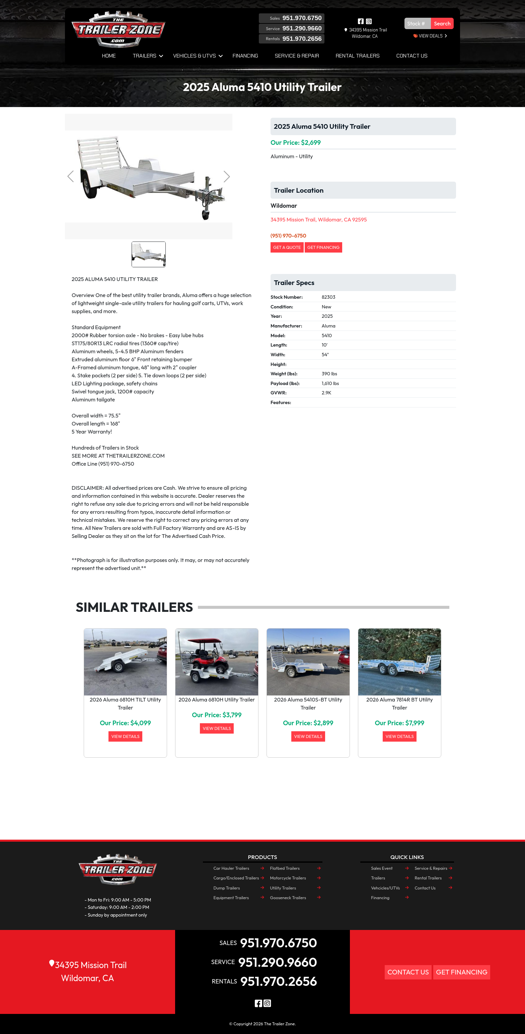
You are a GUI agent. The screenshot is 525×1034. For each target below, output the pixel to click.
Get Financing (323, 247)
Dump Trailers (227, 887)
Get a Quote (287, 247)
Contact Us (412, 55)
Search (442, 23)
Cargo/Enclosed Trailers (236, 877)
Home (109, 55)
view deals (428, 36)
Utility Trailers (283, 887)
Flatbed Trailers (285, 868)
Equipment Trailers (231, 897)
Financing (245, 55)
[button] (94, 704)
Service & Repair (297, 55)
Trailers (144, 55)
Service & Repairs (431, 868)
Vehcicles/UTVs (385, 887)
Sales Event (382, 868)
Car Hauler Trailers (231, 868)
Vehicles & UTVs (194, 55)
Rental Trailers (358, 55)
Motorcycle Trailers (288, 877)
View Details (125, 736)
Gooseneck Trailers (288, 897)
